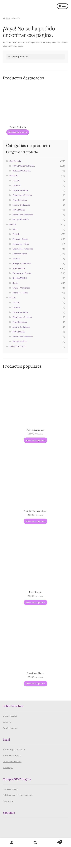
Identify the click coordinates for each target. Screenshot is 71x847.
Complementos (20, 200)
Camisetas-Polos (20, 190)
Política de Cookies (12, 755)
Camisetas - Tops (21, 244)
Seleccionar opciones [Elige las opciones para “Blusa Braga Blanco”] (35, 683)
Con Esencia (15, 161)
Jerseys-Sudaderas (21, 205)
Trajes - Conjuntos (21, 288)
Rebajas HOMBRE (21, 219)
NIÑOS (12, 297)
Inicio (8, 18)
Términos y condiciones (14, 749)
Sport (15, 283)
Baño (15, 229)
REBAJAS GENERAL (21, 170)
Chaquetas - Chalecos (23, 248)
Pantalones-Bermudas (23, 214)
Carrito (54, 841)
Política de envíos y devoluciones (18, 795)
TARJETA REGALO (17, 346)
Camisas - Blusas (20, 239)
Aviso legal (8, 767)
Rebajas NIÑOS (20, 341)
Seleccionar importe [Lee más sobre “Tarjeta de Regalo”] (17, 132)
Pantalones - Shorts (22, 273)
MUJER (12, 224)
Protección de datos (12, 761)
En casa (16, 258)
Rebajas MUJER (20, 278)
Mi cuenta (12, 842)
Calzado (16, 180)
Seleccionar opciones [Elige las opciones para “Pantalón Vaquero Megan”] (35, 521)
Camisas (16, 185)
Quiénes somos (10, 716)
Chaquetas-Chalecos (22, 195)
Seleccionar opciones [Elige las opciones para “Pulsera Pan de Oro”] (35, 440)
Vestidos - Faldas (20, 292)
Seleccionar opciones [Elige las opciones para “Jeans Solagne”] (35, 602)
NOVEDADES (19, 209)
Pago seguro (8, 801)
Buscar (35, 842)
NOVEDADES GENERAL (24, 166)
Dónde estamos (10, 728)
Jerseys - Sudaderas (22, 263)
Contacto (7, 722)
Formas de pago (10, 789)
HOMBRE (13, 175)
